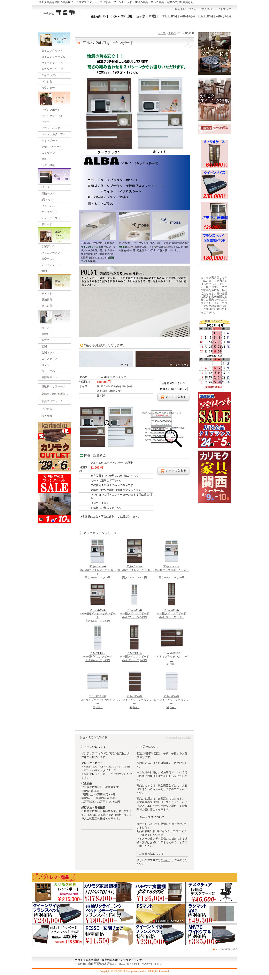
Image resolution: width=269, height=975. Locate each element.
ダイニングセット (52, 50)
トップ (162, 33)
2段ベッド (47, 199)
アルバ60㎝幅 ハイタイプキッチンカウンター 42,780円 (134, 700)
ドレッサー (48, 224)
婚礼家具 (46, 305)
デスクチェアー (50, 265)
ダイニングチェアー (53, 63)
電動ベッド (48, 193)
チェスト (46, 293)
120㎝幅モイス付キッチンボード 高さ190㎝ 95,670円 (134, 571)
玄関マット (48, 352)
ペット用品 (48, 371)
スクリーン (48, 152)
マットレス (48, 205)
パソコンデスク (50, 252)
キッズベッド (49, 212)
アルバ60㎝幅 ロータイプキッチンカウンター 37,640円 (171, 700)
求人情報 (206, 9)
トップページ (51, 24)
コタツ (45, 365)
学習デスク (48, 246)
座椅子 (45, 159)
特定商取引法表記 (186, 9)
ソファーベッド (50, 128)
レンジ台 (46, 81)
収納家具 (46, 299)
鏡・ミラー (48, 328)
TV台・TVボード (51, 146)
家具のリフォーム (52, 401)
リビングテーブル (52, 116)
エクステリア (49, 358)
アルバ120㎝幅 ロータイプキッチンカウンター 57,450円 (97, 700)
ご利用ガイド (79, 24)
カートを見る (217, 24)
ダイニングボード (52, 75)
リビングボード (50, 109)
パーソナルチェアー (53, 134)
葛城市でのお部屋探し (54, 393)
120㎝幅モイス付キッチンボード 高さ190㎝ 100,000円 (171, 571)
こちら (165, 860)
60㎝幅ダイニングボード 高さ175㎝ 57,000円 (134, 655)
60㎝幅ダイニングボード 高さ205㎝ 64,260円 (134, 612)
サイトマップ (223, 9)
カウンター (48, 87)
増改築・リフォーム (53, 386)
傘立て (45, 340)
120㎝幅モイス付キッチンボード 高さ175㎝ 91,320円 (98, 614)
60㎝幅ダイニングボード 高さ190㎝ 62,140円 (97, 655)
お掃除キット (49, 377)
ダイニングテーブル (53, 56)
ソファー (46, 122)
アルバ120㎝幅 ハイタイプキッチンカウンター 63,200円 (171, 657)
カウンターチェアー (53, 69)
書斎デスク (48, 258)
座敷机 (45, 334)
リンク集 (46, 408)
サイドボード (49, 140)
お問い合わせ (189, 24)
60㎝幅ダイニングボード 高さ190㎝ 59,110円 (171, 612)
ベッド (45, 187)
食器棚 (172, 33)
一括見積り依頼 (107, 24)
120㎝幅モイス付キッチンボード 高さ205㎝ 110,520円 (98, 571)
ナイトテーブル (50, 218)
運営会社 (162, 24)
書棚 (44, 271)
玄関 (44, 346)
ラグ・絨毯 (48, 165)
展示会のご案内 (134, 24)
